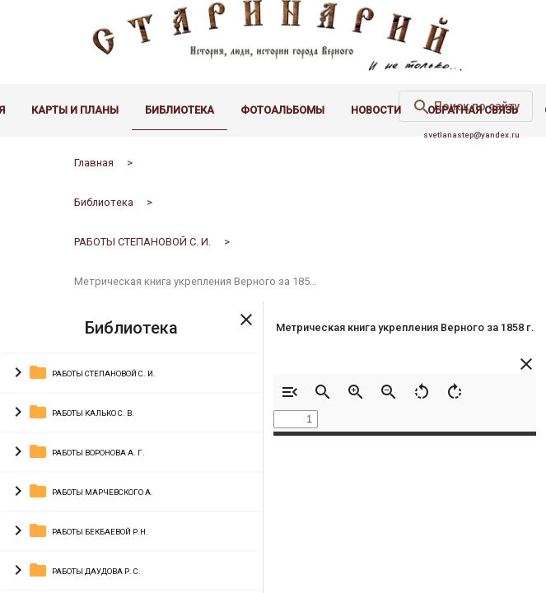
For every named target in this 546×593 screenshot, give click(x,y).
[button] (131, 384)
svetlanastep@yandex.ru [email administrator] (471, 145)
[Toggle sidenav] (246, 328)
